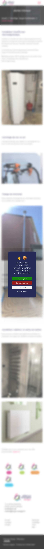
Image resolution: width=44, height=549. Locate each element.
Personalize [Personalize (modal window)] (22, 287)
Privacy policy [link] (22, 291)
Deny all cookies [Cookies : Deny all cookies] (22, 283)
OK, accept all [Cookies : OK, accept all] (22, 279)
